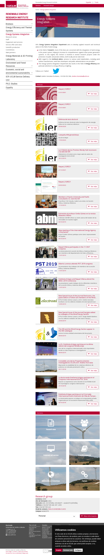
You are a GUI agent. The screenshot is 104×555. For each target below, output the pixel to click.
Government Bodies (35, 531)
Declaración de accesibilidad (13, 553)
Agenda (31, 532)
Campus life (45, 532)
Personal (44, 516)
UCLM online (45, 531)
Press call (31, 534)
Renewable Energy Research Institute (46, 2)
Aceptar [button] (58, 550)
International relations (32, 528)
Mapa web (25, 553)
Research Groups (49, 5)
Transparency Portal (35, 535)
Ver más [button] (92, 94)
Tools (96, 2)
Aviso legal (8, 551)
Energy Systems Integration (17, 34)
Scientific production (13, 47)
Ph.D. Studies (11, 83)
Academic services (47, 537)
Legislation (32, 536)
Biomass (9, 23)
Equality (9, 87)
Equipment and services (14, 42)
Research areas (11, 37)
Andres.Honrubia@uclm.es (80, 76)
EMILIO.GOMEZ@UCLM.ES (57, 509)
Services (38, 5)
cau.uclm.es (11, 535)
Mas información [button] (89, 516)
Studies (44, 525)
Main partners (11, 52)
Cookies (15, 551)
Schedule (45, 536)
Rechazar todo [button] (68, 550)
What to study (46, 527)
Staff (7, 39)
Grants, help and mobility (47, 534)
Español (88, 2)
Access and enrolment (45, 529)
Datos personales (23, 551)
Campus (31, 530)
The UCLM (32, 525)
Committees (10, 50)
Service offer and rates (14, 45)
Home (37, 10)
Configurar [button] (78, 550)
